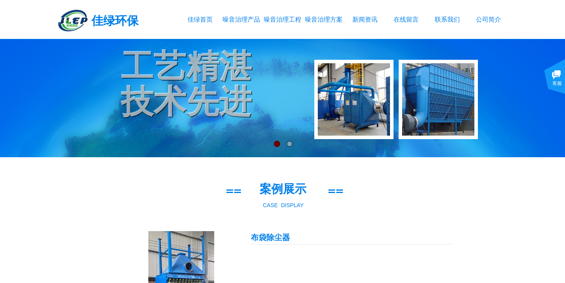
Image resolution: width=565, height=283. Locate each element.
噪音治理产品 (241, 19)
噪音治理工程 (282, 19)
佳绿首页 (200, 19)
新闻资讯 (364, 19)
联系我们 (447, 19)
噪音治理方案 (323, 19)
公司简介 (488, 19)
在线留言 (406, 19)
